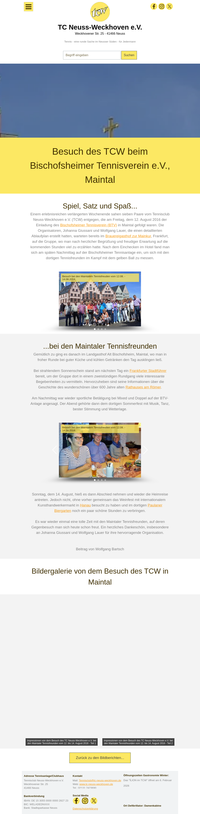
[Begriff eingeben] (92, 55)
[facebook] (153, 6)
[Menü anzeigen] (28, 6)
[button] (54, 299)
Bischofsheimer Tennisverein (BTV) (88, 225)
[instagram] (161, 6)
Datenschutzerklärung (85, 808)
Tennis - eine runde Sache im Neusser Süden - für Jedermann (100, 41)
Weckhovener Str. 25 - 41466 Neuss (100, 33)
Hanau (85, 505)
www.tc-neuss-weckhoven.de (96, 784)
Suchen (129, 55)
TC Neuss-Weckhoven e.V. (100, 27)
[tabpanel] (100, 100)
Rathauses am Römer (143, 387)
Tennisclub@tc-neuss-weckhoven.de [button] (100, 780)
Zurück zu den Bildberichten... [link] (100, 758)
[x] (169, 6)
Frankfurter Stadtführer (147, 371)
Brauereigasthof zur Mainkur (128, 236)
